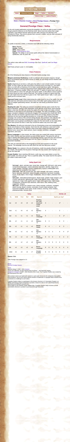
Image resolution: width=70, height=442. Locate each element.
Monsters (51, 13)
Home (17, 13)
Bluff (25, 62)
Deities (43, 13)
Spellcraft (44, 62)
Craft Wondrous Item (23, 51)
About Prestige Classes (41, 21)
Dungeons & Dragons (14, 272)
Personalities (19, 19)
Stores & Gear (39, 16)
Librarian (27, 269)
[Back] (9, 264)
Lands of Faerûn (51, 16)
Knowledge (31, 62)
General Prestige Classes (15, 265)
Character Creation (27, 13)
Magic (37, 13)
